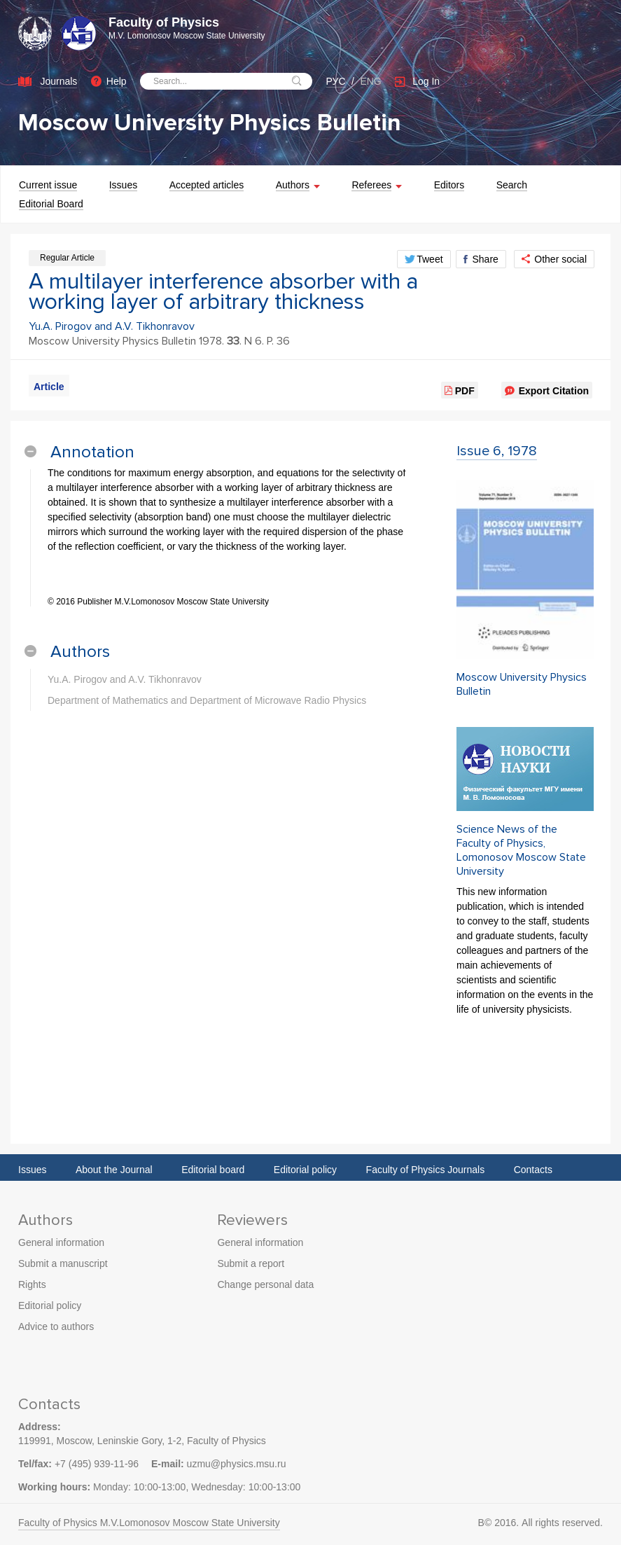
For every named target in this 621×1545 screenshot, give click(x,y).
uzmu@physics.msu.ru (236, 1463)
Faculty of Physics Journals (425, 1169)
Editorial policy (305, 1169)
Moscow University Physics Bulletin (209, 123)
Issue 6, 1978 (496, 451)
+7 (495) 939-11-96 (97, 1463)
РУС (336, 81)
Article (49, 386)
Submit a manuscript (63, 1263)
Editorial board (212, 1169)
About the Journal (114, 1169)
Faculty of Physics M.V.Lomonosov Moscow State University (149, 1522)
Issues (32, 1169)
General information (61, 1242)
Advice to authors (56, 1326)
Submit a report (250, 1263)
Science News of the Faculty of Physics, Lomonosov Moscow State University (521, 850)
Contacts (533, 1169)
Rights (32, 1284)
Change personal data (265, 1284)
